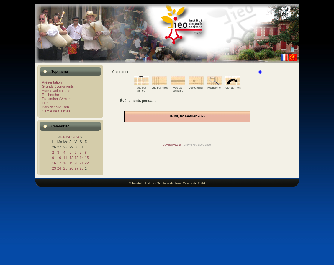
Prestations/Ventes (56, 99)
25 (65, 168)
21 (82, 163)
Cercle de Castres (56, 111)
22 (87, 163)
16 (54, 163)
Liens (46, 103)
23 (54, 168)
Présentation (52, 82)
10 (59, 158)
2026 (76, 137)
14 (82, 158)
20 (76, 163)
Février (65, 137)
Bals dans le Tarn (55, 107)
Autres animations (56, 91)
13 (76, 158)
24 (59, 168)
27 (76, 168)
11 (65, 158)
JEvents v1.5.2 (172, 144)
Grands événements (58, 87)
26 (71, 168)
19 (71, 163)
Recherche (50, 95)
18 (65, 163)
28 (82, 168)
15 (87, 158)
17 (59, 163)
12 (71, 158)
